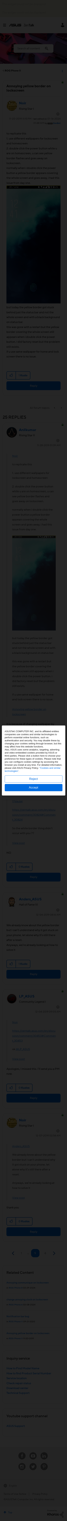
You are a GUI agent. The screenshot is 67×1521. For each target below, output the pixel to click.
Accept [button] (33, 787)
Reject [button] (33, 779)
